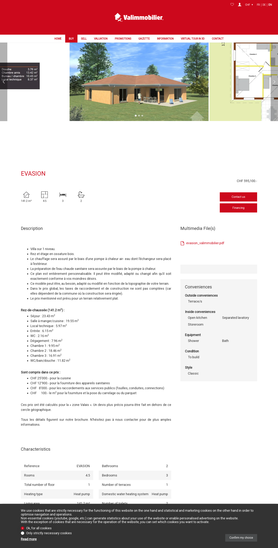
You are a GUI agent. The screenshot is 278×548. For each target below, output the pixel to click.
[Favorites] (232, 5)
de (264, 4)
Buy (71, 37)
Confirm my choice (241, 537)
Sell (84, 37)
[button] (3, 65)
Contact (218, 37)
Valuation (101, 37)
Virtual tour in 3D (193, 37)
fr (258, 4)
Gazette (144, 37)
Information (165, 37)
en (270, 4)
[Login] (239, 5)
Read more (29, 539)
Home (58, 37)
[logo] (139, 16)
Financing (238, 191)
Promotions (123, 37)
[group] (139, 65)
